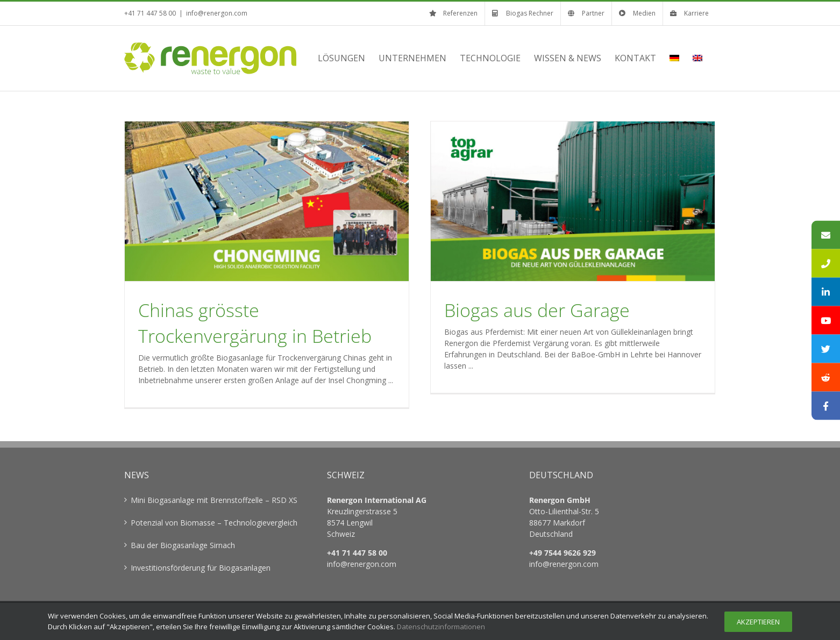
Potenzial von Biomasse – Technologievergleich (214, 522)
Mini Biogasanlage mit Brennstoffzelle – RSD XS (214, 500)
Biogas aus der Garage (537, 310)
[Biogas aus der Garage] (573, 201)
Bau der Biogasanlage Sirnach (183, 545)
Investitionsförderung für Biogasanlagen (200, 568)
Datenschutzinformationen (441, 626)
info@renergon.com (216, 13)
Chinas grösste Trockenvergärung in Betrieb (255, 323)
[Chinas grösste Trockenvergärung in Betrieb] (267, 201)
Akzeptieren (758, 622)
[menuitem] (674, 58)
